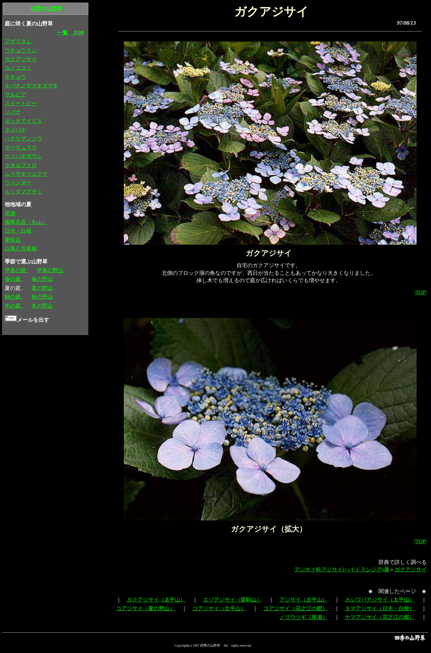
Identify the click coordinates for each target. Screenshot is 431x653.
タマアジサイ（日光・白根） (380, 608)
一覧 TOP (70, 32)
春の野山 (42, 279)
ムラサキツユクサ (26, 174)
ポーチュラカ (21, 147)
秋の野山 (42, 297)
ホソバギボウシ (23, 156)
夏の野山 (42, 288)
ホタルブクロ (21, 165)
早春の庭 (15, 270)
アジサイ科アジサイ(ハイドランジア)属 (341, 569)
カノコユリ (18, 68)
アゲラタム (18, 41)
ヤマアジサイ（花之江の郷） (380, 617)
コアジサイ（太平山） (219, 608)
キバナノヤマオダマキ (31, 85)
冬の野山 (42, 306)
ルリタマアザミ (23, 191)
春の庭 (13, 279)
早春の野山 (50, 270)
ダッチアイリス (23, 121)
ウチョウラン (21, 50)
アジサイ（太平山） (303, 599)
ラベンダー (18, 182)
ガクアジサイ (411, 569)
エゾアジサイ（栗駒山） (232, 599)
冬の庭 (13, 306)
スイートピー (21, 103)
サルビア (15, 94)
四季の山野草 (46, 8)
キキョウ (15, 77)
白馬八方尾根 (21, 248)
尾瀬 (10, 213)
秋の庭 (13, 297)
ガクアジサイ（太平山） (156, 599)
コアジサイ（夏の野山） (145, 608)
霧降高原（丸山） (26, 222)
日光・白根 (18, 231)
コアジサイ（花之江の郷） (295, 608)
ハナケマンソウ (23, 138)
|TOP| (420, 292)
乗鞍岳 (13, 240)
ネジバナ (15, 130)
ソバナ (13, 112)
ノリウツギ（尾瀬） (303, 617)
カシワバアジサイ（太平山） (380, 599)
